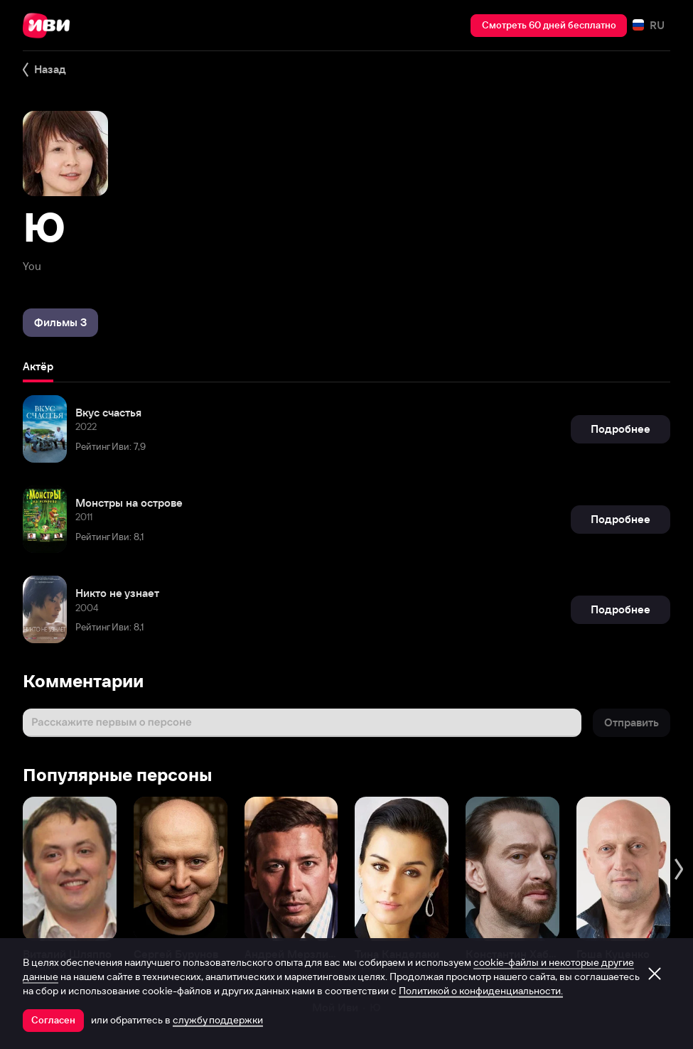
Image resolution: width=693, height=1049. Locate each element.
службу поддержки (218, 1020)
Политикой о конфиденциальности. (481, 990)
